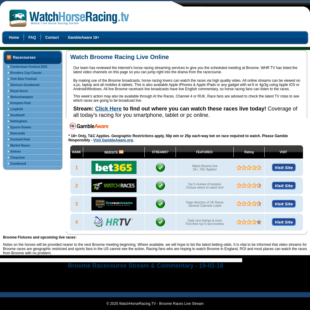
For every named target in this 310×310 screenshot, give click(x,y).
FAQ (32, 37)
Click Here (108, 109)
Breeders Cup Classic (25, 72)
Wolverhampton (21, 97)
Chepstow (17, 157)
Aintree (15, 151)
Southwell (17, 115)
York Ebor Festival (23, 79)
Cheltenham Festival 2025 (28, 66)
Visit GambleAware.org (113, 140)
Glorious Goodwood (24, 85)
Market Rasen (20, 145)
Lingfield (16, 109)
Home (14, 37)
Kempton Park (20, 103)
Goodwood (18, 163)
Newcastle (17, 133)
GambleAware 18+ (83, 37)
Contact (52, 37)
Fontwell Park (20, 139)
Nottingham (18, 121)
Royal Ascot (19, 91)
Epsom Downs (20, 127)
